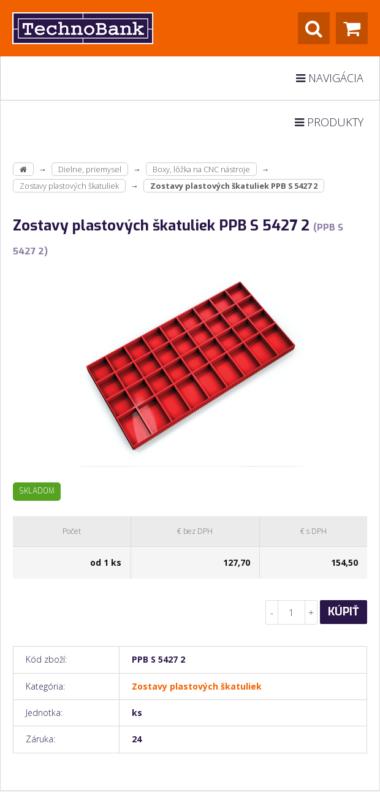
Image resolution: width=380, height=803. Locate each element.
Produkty (329, 122)
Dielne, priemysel (89, 169)
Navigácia (329, 77)
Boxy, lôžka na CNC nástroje (201, 169)
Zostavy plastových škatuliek (69, 185)
